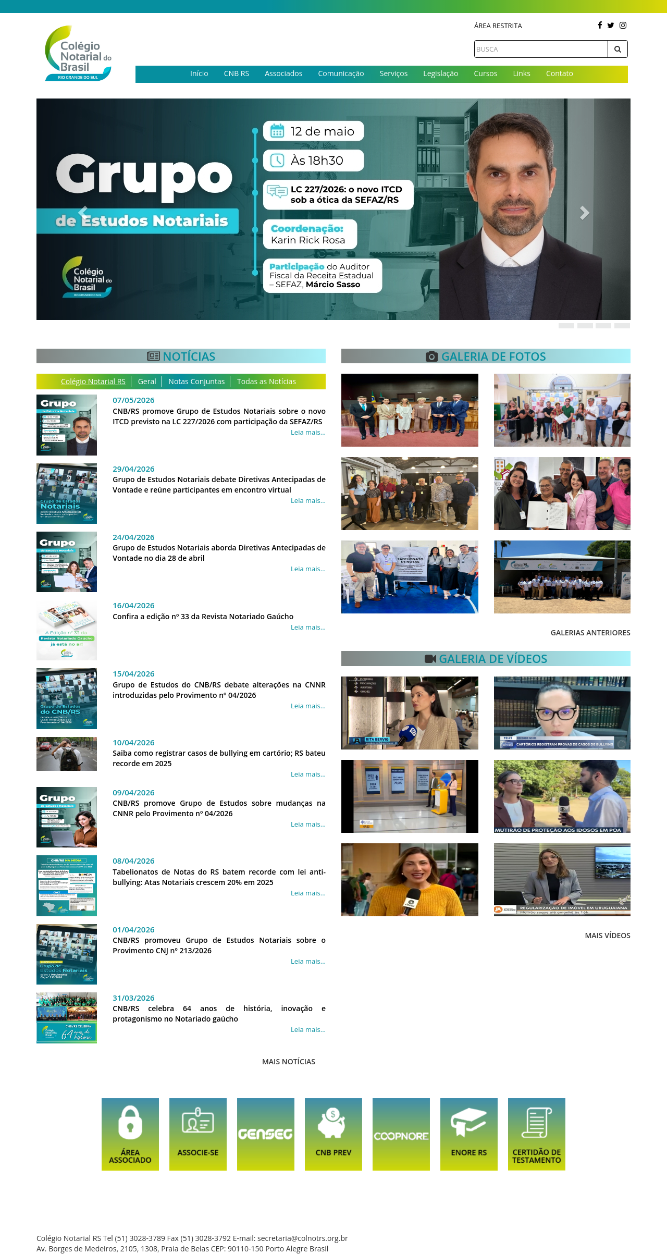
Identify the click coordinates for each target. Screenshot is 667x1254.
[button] (81, 209)
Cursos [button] (486, 73)
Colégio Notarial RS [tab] (93, 381)
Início (199, 73)
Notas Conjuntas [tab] (196, 381)
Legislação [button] (440, 73)
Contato (559, 73)
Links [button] (521, 73)
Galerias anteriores (591, 632)
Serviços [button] (394, 73)
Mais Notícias (288, 1061)
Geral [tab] (147, 381)
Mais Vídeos (608, 935)
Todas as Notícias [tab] (266, 381)
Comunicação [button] (341, 73)
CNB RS (236, 73)
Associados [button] (283, 73)
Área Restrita (498, 25)
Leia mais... (308, 432)
